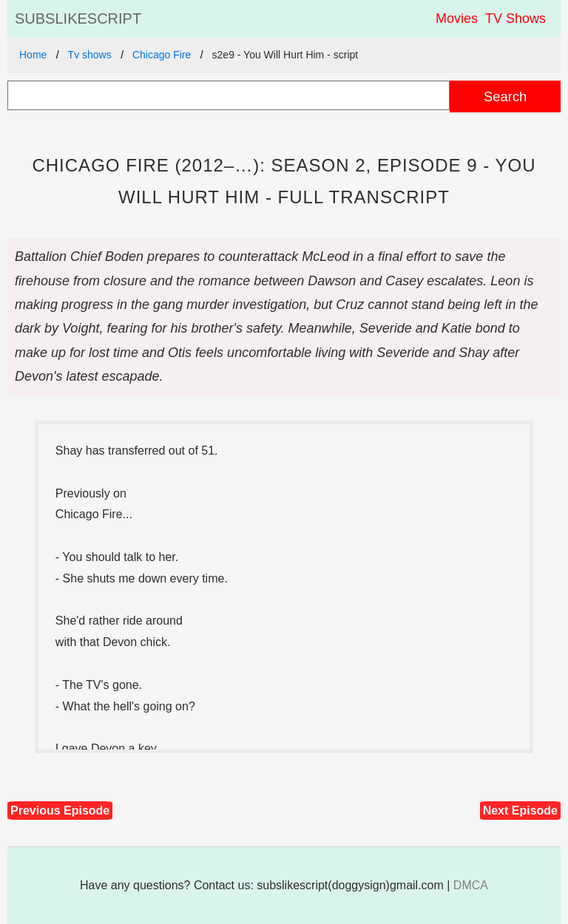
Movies (457, 18)
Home (33, 55)
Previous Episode (59, 810)
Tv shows (90, 55)
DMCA (470, 885)
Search (505, 96)
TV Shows (515, 18)
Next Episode (520, 810)
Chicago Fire (161, 55)
